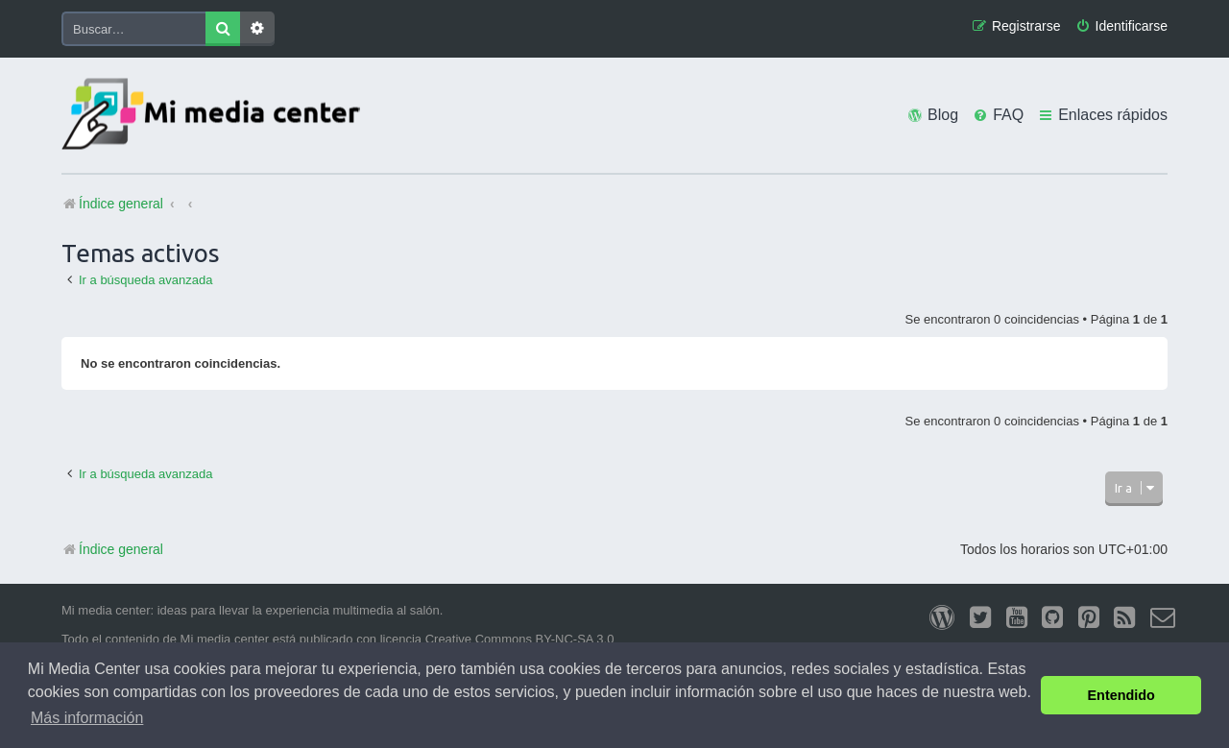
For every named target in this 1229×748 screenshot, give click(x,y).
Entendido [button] (1121, 695)
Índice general (112, 549)
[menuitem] (1121, 26)
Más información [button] (87, 718)
